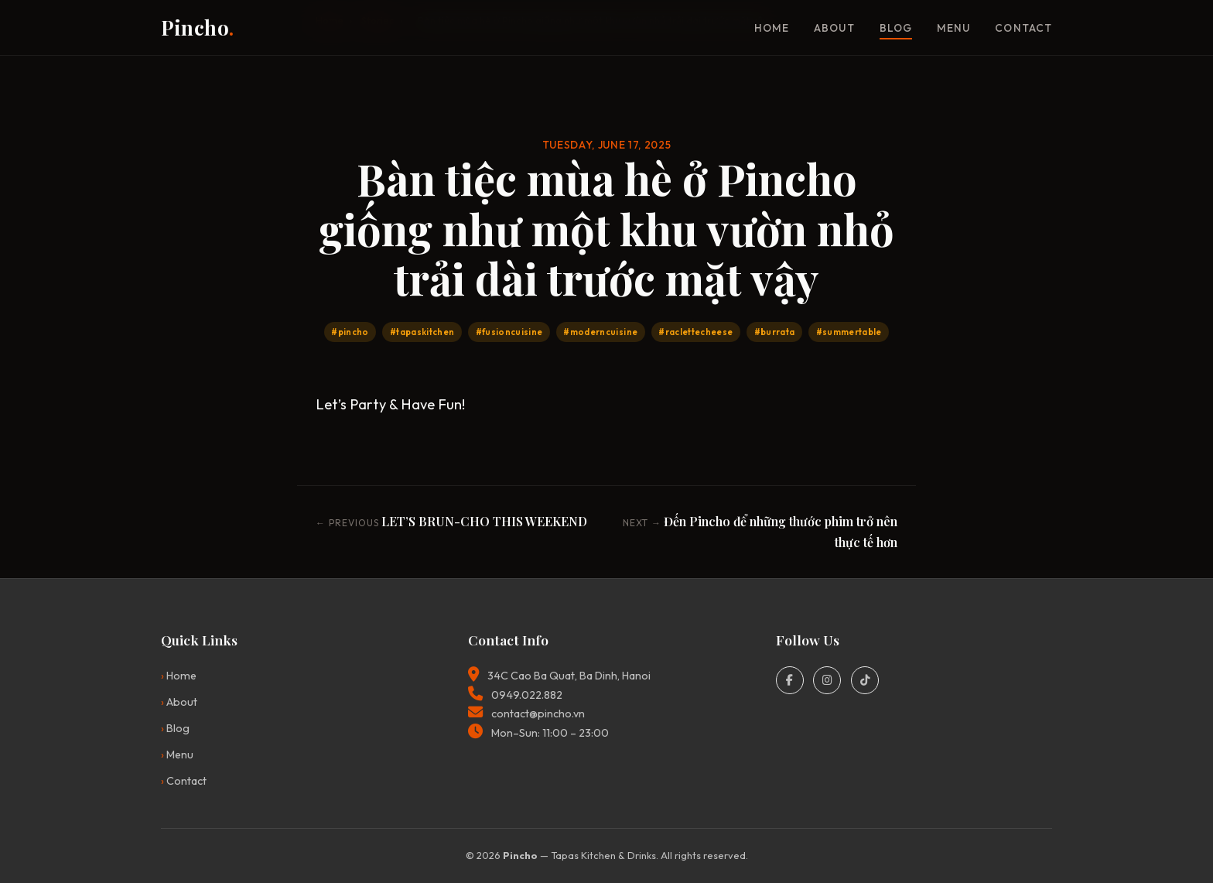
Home (771, 28)
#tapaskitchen (422, 332)
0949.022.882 (526, 695)
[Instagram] (827, 680)
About (834, 28)
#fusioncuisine (509, 332)
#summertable (849, 332)
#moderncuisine (600, 332)
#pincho (349, 332)
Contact (1023, 28)
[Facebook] (790, 680)
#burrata (774, 332)
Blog (896, 28)
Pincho (197, 27)
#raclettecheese (695, 332)
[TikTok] (865, 680)
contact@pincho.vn (538, 713)
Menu (953, 28)
